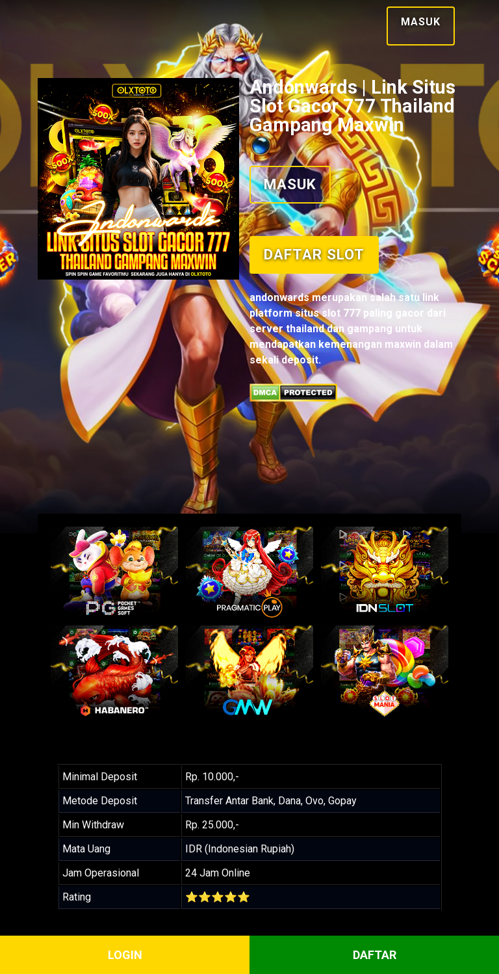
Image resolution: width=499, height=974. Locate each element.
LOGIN (125, 955)
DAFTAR (374, 955)
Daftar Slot (314, 254)
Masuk (421, 22)
